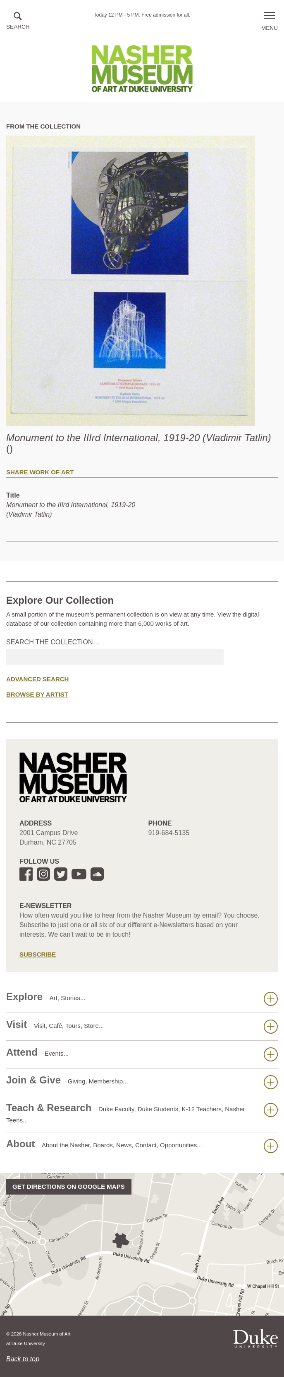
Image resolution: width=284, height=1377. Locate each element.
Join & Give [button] (142, 1081)
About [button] (142, 1145)
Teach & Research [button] (142, 1113)
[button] (18, 21)
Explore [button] (142, 998)
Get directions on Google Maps (68, 1186)
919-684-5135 (169, 832)
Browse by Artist (37, 694)
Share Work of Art (40, 472)
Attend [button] (142, 1054)
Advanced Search (37, 678)
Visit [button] (142, 1026)
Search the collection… (53, 642)
